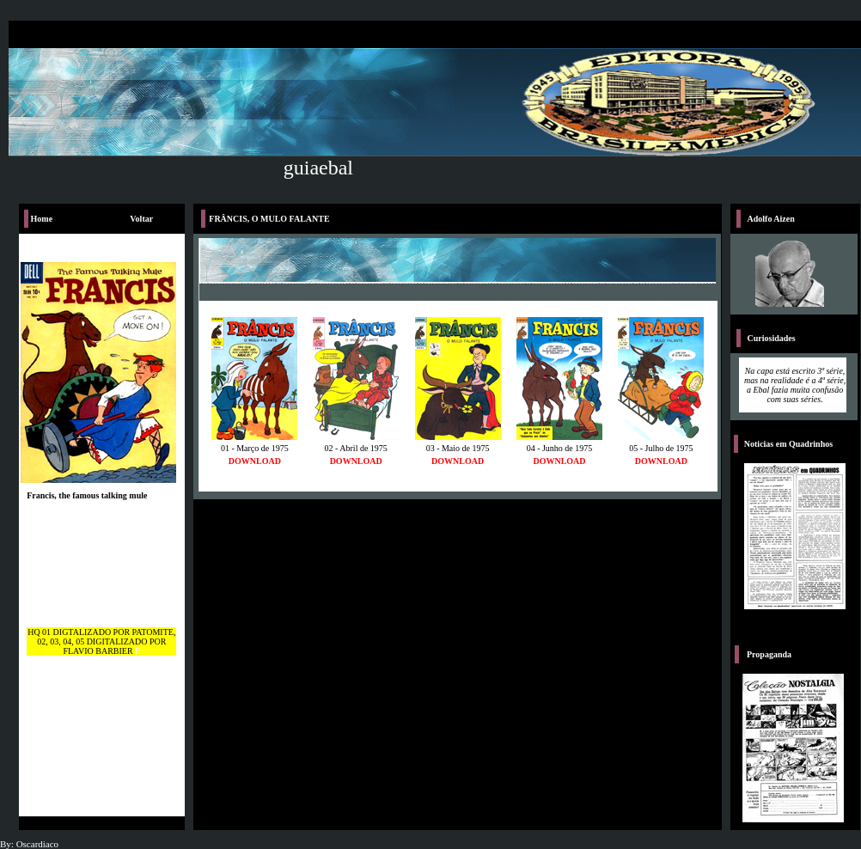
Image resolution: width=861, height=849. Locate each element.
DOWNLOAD (255, 461)
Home (42, 218)
